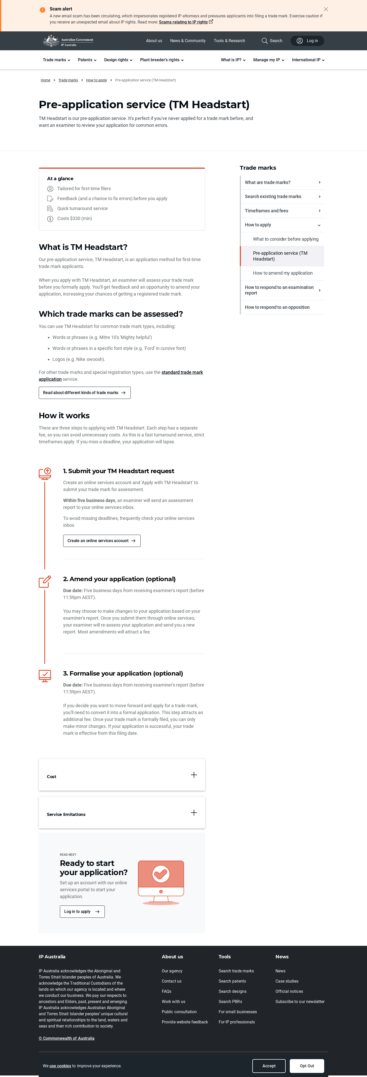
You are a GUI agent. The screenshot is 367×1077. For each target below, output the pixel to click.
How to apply (96, 80)
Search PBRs (230, 1003)
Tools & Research (229, 40)
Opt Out (307, 1065)
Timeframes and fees (266, 212)
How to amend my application (282, 274)
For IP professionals (237, 1023)
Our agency (172, 972)
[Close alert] (326, 9)
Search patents (232, 982)
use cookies (60, 1065)
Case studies (287, 982)
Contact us (171, 982)
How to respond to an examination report (279, 291)
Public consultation (179, 1013)
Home (45, 80)
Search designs (232, 992)
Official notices (289, 992)
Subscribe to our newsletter (300, 1003)
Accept (269, 1065)
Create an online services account (98, 542)
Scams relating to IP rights (183, 22)
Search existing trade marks (273, 198)
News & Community (188, 40)
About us (154, 40)
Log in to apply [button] (77, 913)
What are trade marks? (267, 183)
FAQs (166, 992)
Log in (307, 41)
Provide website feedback (185, 1023)
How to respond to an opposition (277, 308)
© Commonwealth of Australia (67, 1039)
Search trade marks (236, 972)
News (280, 972)
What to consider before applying (286, 240)
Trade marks (68, 80)
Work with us (173, 1003)
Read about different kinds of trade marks (80, 393)
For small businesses (238, 1013)
